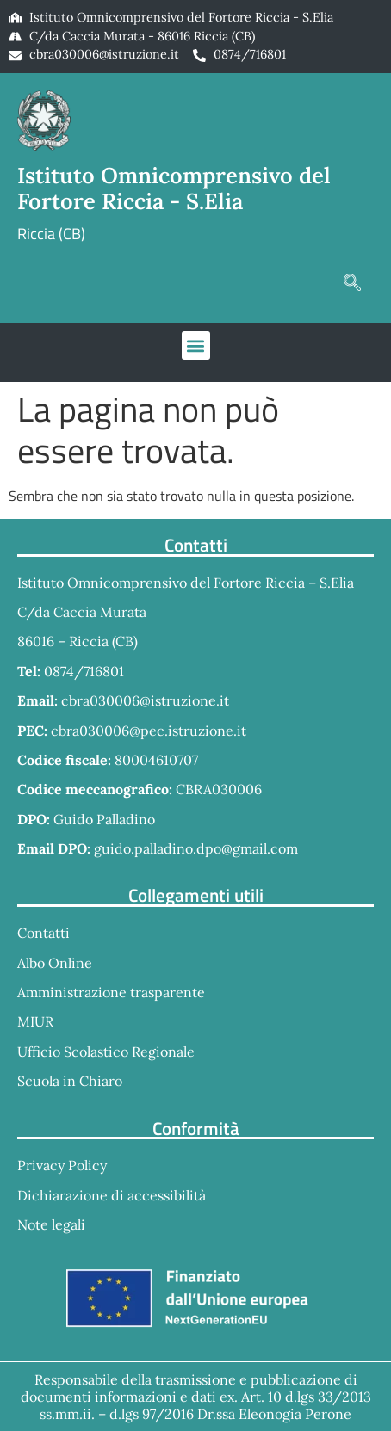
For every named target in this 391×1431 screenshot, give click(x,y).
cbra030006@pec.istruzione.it (148, 730)
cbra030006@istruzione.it (104, 54)
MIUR (35, 1021)
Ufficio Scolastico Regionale (106, 1051)
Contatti (43, 932)
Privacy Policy (62, 1165)
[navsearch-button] (352, 284)
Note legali (51, 1224)
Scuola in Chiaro (69, 1080)
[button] (196, 345)
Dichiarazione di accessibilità (111, 1195)
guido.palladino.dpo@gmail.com (196, 848)
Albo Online (54, 962)
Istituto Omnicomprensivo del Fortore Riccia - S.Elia (174, 188)
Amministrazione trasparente (111, 992)
